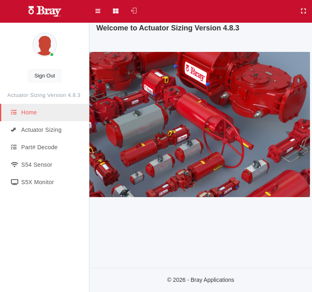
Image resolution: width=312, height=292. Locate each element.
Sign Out (45, 76)
